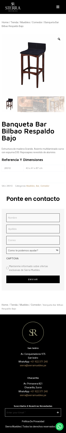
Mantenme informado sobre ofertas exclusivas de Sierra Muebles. (28, 268)
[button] (58, 7)
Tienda (14, 22)
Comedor (37, 22)
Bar (37, 186)
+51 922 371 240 (39, 361)
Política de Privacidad (33, 421)
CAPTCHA (12, 258)
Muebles (25, 22)
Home (5, 22)
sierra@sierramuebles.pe (33, 365)
